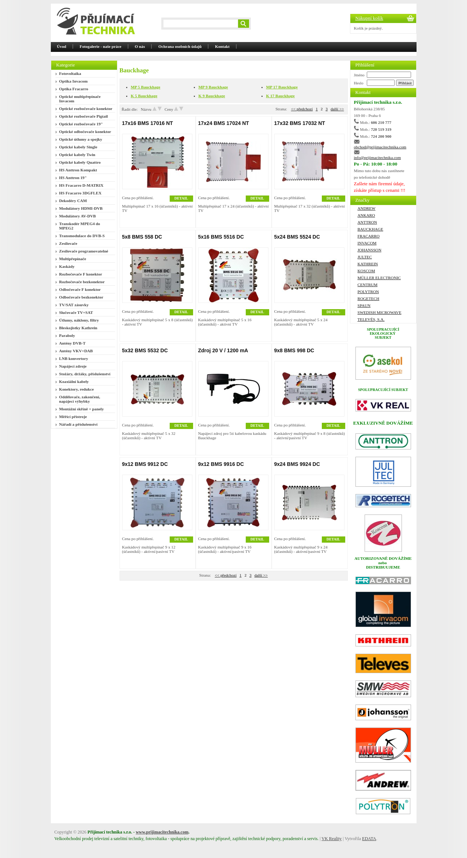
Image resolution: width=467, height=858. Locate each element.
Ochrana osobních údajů (180, 46)
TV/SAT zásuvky (74, 305)
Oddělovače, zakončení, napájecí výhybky (79, 399)
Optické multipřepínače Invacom (80, 98)
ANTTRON (367, 222)
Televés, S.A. (371, 319)
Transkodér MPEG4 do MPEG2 (79, 225)
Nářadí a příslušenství (78, 424)
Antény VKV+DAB (76, 351)
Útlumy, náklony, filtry (79, 320)
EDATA (369, 838)
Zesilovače (68, 243)
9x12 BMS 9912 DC (145, 464)
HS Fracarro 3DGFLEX (80, 193)
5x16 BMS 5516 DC (221, 237)
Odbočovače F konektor (80, 289)
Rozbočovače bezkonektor (82, 282)
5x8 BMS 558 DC (142, 237)
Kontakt (222, 46)
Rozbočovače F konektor (80, 274)
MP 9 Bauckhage (213, 87)
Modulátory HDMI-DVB (81, 208)
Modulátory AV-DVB (77, 216)
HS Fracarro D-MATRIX (81, 185)
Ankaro (366, 215)
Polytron (368, 291)
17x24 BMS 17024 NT (223, 123)
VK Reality (331, 838)
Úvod (62, 46)
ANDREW (367, 208)
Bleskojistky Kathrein (78, 328)
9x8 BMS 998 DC (294, 350)
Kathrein (368, 264)
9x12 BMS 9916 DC (221, 464)
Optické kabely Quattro (80, 162)
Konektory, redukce (76, 389)
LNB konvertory (73, 358)
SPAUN (364, 305)
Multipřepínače (72, 259)
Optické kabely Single (78, 147)
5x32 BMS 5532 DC (145, 350)
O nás (140, 46)
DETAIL (181, 198)
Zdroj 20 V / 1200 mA (223, 350)
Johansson (369, 250)
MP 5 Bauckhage (146, 87)
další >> (337, 109)
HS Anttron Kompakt (78, 170)
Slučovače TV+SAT (76, 312)
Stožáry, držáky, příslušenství (84, 374)
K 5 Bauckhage (144, 96)
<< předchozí (302, 109)
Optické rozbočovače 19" (81, 124)
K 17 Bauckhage (280, 96)
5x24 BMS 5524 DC (297, 237)
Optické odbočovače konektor (85, 131)
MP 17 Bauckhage (282, 87)
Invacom (367, 243)
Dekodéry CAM (73, 200)
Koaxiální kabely (74, 381)
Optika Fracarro (73, 89)
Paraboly (67, 335)
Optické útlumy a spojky (80, 139)
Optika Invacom (73, 81)
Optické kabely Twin (77, 154)
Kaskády (67, 266)
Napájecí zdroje (73, 366)
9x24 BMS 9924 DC (297, 464)
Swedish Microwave (380, 312)
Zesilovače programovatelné (83, 251)
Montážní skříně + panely (81, 409)
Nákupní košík (369, 18)
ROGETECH (369, 298)
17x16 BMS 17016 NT (147, 123)
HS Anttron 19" (73, 177)
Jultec (365, 257)
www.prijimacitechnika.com (162, 832)
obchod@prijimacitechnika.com (380, 147)
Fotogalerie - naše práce (100, 46)
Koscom (366, 271)
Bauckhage (370, 229)
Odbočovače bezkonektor (81, 297)
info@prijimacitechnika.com (377, 157)
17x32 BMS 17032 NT (299, 123)
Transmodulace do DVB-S (82, 236)
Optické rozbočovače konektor (86, 108)
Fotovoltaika (70, 73)
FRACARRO (369, 236)
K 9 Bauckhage (212, 96)
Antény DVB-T (72, 343)
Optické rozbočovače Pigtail (83, 116)
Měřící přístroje (73, 416)
